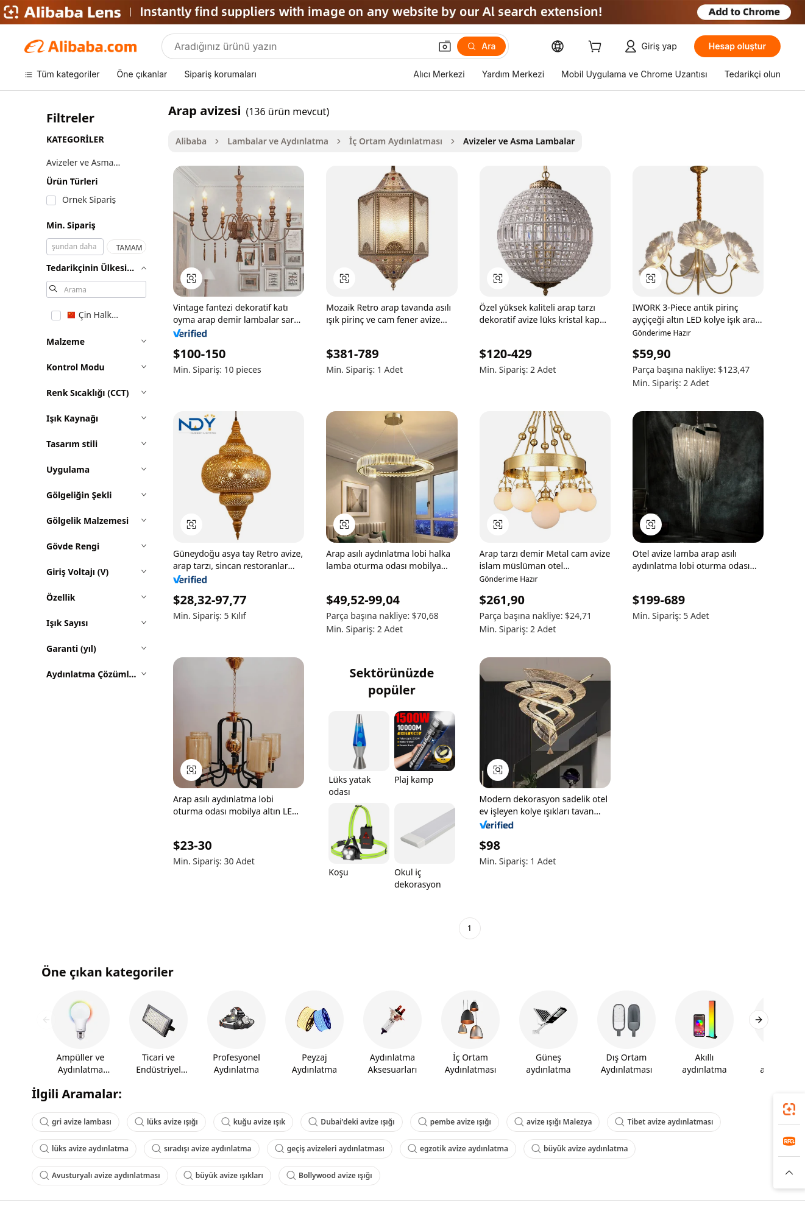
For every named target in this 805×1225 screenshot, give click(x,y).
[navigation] (93, 520)
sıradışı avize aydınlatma (202, 1148)
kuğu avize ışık (253, 1122)
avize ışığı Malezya (553, 1122)
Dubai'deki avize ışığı (351, 1122)
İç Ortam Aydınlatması (395, 141)
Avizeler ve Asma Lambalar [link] (519, 141)
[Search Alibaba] (301, 46)
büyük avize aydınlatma (579, 1148)
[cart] (597, 48)
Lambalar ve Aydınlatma (277, 141)
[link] (789, 1109)
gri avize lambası (76, 1122)
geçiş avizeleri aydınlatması (330, 1148)
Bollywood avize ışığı (329, 1175)
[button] (445, 46)
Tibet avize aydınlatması (664, 1122)
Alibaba (191, 141)
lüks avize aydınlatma (84, 1148)
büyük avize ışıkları (223, 1175)
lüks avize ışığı (166, 1122)
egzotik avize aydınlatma (458, 1148)
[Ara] (481, 46)
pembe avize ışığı (454, 1122)
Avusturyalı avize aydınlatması (100, 1175)
